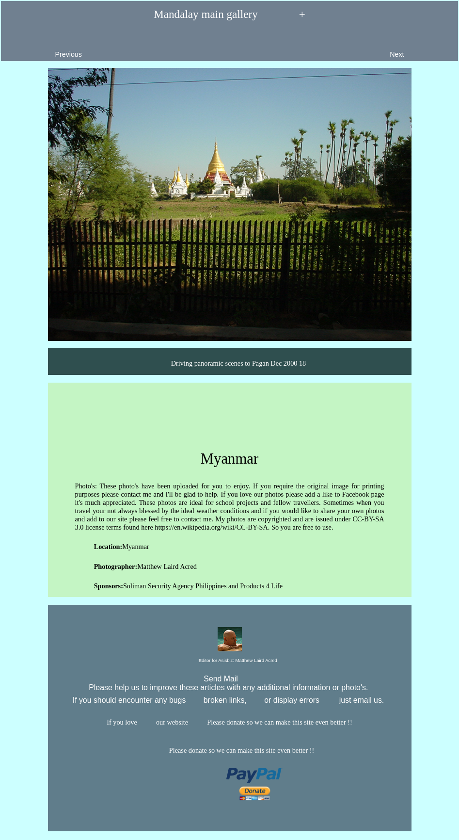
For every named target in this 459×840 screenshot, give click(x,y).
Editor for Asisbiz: (229, 661)
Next (419, 46)
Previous (46, 46)
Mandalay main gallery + (229, 14)
